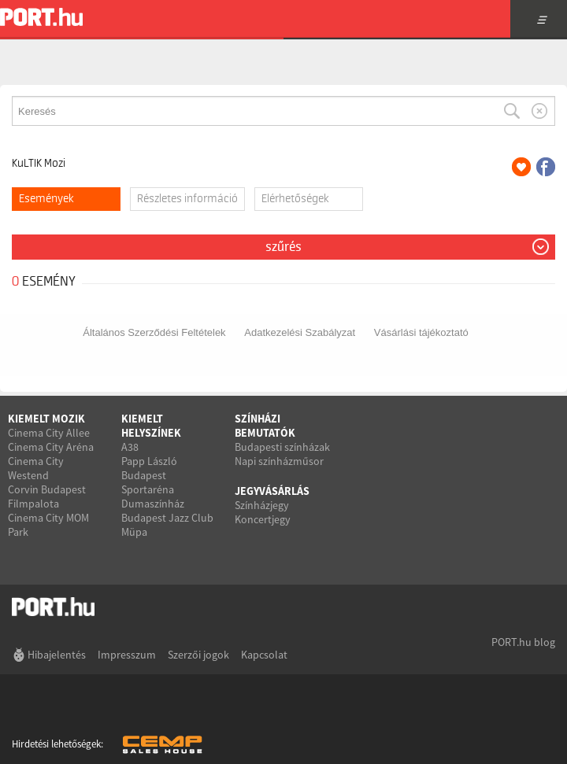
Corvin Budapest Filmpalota (47, 496)
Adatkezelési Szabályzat (299, 332)
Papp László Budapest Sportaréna (149, 475)
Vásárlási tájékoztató (421, 332)
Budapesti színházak (282, 447)
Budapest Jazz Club (167, 518)
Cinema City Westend (36, 468)
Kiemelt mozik (46, 419)
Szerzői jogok (198, 655)
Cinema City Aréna (51, 447)
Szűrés (283, 247)
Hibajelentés (57, 655)
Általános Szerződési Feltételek (154, 332)
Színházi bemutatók (265, 426)
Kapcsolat (264, 655)
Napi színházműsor (279, 461)
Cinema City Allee (49, 433)
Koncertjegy (263, 519)
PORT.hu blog (523, 642)
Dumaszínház (152, 503)
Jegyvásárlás (272, 491)
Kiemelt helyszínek (151, 426)
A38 (130, 447)
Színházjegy (262, 505)
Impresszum (127, 655)
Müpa (134, 532)
